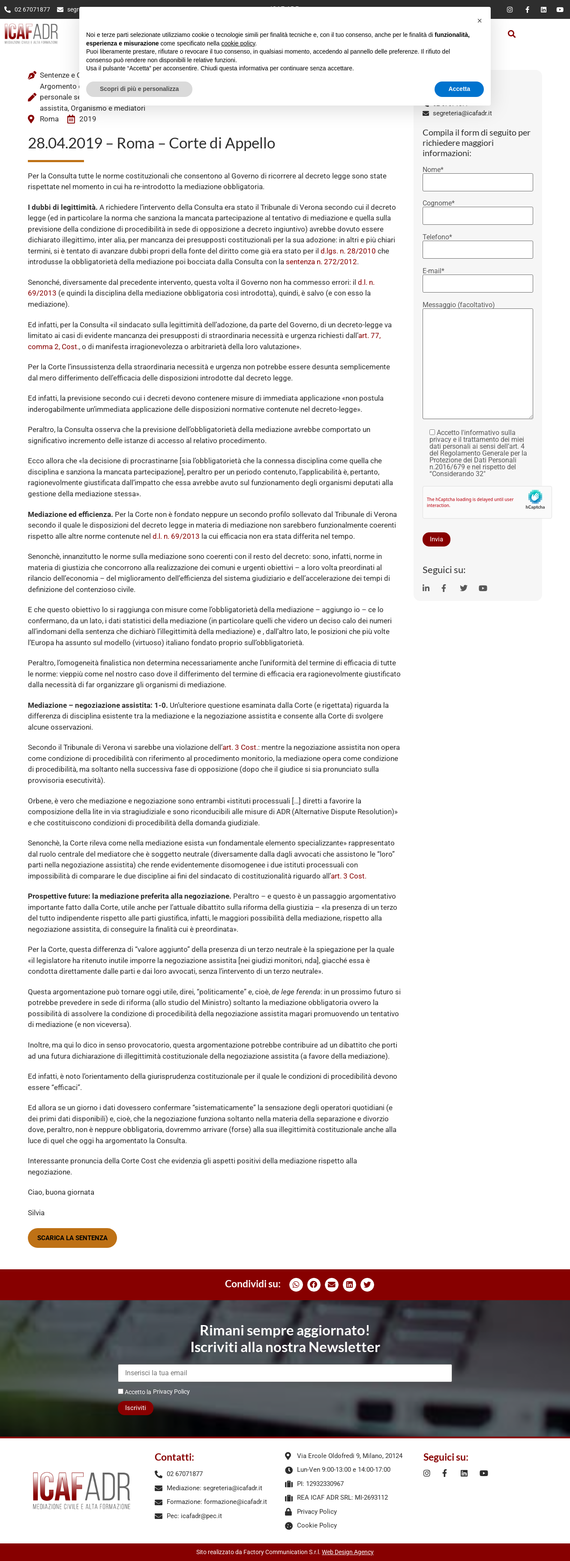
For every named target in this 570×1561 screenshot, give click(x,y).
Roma (49, 119)
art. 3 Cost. (240, 747)
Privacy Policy (171, 1391)
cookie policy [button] (238, 43)
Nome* (478, 176)
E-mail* (478, 277)
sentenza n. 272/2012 (321, 261)
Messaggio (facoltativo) (478, 361)
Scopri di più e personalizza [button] (139, 88)
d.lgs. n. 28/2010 (348, 251)
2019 (87, 119)
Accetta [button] (459, 88)
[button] (512, 34)
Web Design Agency (348, 1552)
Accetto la (134, 1392)
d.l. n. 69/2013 (176, 536)
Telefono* (478, 244)
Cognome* (478, 210)
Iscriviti (135, 1408)
